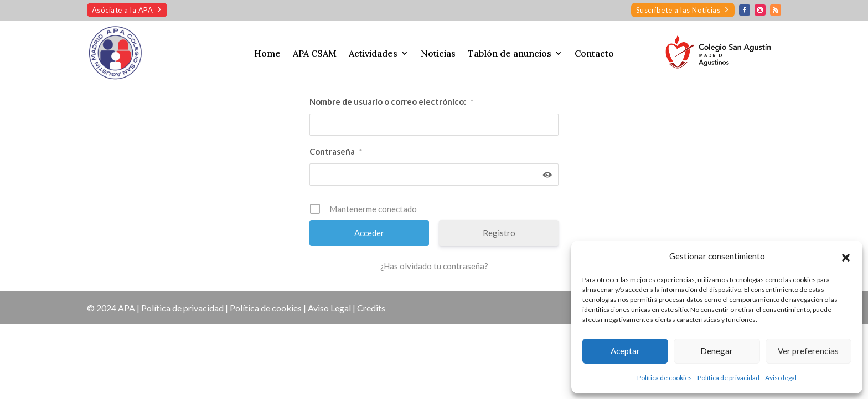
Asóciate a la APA (122, 10)
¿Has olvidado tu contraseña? (434, 266)
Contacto (594, 54)
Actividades (373, 54)
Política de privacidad (729, 378)
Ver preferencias (808, 351)
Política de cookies (664, 378)
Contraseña (335, 152)
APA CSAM (315, 54)
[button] (845, 256)
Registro (499, 233)
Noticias (438, 54)
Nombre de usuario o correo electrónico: (391, 102)
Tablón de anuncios (509, 54)
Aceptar (625, 351)
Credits (371, 308)
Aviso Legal (329, 308)
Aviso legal (781, 378)
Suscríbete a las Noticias (678, 10)
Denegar (716, 351)
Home (267, 54)
